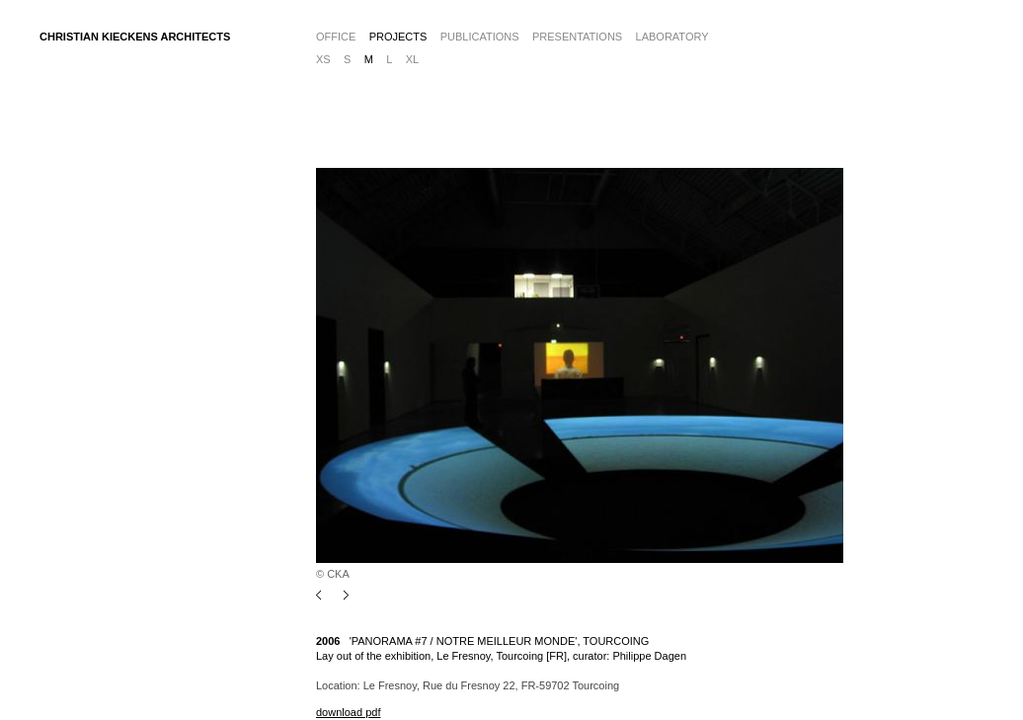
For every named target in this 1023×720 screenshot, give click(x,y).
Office (335, 36)
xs (323, 59)
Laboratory (672, 36)
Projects (398, 36)
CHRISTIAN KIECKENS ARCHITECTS (134, 36)
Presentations (577, 36)
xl (412, 59)
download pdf (348, 712)
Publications (479, 36)
